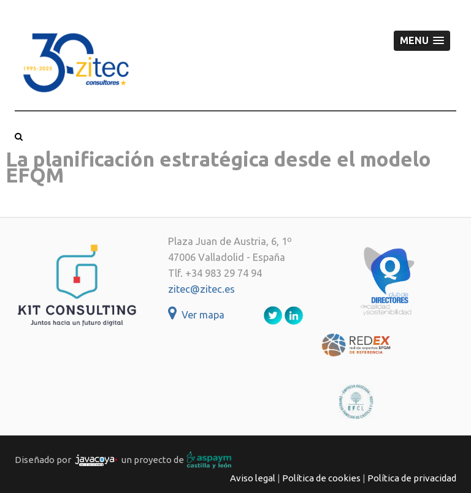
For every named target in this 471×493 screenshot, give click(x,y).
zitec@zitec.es (201, 289)
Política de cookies (321, 478)
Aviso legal (252, 478)
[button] (422, 41)
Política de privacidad (411, 478)
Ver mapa (196, 314)
